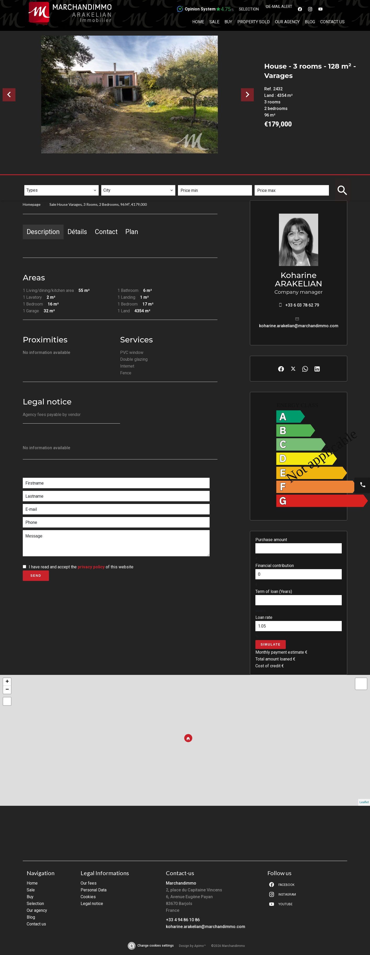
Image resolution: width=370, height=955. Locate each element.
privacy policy (91, 566)
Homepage (32, 204)
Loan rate (263, 617)
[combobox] (61, 190)
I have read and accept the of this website (81, 566)
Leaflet (364, 802)
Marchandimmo (181, 883)
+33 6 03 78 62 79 (302, 305)
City (108, 181)
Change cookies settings (155, 945)
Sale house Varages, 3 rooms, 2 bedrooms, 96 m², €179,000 (98, 204)
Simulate (271, 644)
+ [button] (7, 682)
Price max (267, 181)
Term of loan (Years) (273, 591)
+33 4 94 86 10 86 (183, 919)
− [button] (7, 690)
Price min (191, 181)
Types (32, 181)
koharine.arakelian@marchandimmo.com (298, 325)
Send (35, 576)
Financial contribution (274, 565)
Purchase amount (271, 539)
